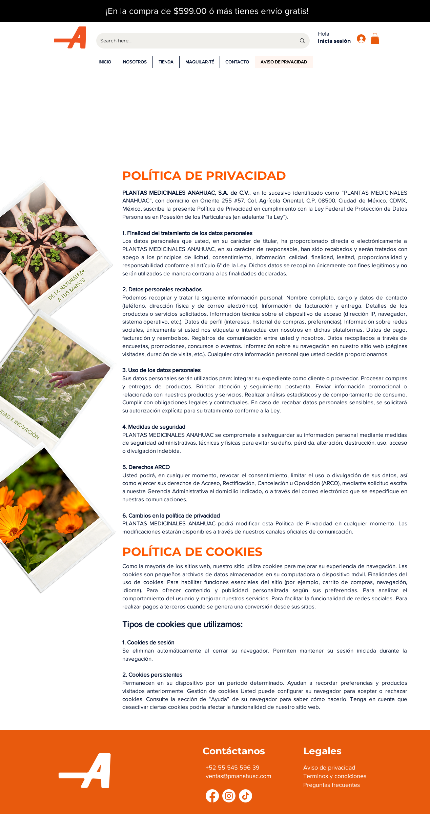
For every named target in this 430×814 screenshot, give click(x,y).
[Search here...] (193, 41)
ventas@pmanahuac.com (238, 776)
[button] (375, 38)
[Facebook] (212, 795)
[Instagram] (229, 795)
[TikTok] (245, 795)
